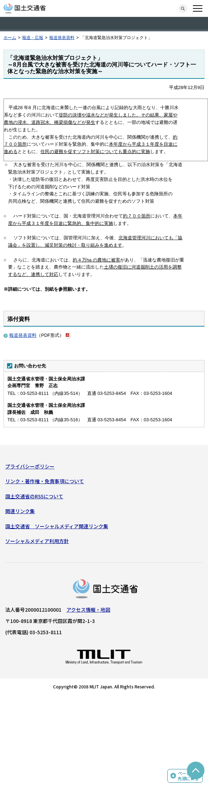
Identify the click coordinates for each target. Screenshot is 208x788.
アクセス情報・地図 (88, 609)
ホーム (10, 37)
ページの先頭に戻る (188, 776)
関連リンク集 (20, 511)
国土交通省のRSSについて (34, 496)
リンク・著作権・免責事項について (44, 481)
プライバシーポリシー (29, 466)
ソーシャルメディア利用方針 (37, 540)
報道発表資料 (61, 37)
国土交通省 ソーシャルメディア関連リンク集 (56, 526)
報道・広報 (32, 37)
